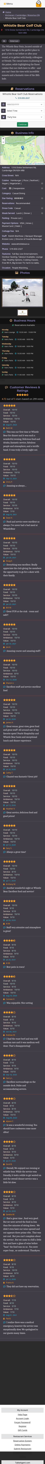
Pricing (22, 1456)
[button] (22, 148)
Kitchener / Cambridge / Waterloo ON (22, 15)
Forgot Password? (22, 1422)
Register (22, 1426)
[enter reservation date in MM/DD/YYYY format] (25, 104)
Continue (22, 124)
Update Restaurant (23, 1452)
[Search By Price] (42, 188)
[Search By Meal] (42, 213)
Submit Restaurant (22, 1448)
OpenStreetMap (39, 164)
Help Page (22, 1414)
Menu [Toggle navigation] (8, 3)
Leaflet (29, 164)
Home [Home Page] (7, 12)
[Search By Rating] (42, 198)
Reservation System (22, 1440)
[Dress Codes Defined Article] (42, 208)
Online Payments (22, 1444)
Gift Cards (22, 1430)
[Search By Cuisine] (42, 183)
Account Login (22, 1418)
